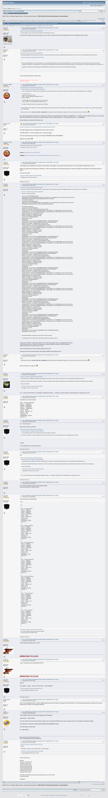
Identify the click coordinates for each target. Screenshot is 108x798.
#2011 (103, 421)
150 (80, 21)
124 (30, 21)
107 (91, 20)
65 (28, 20)
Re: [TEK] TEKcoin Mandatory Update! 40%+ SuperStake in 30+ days (40, 27)
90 (62, 20)
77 (44, 20)
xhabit (4, 711)
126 (34, 21)
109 (94, 20)
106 (89, 20)
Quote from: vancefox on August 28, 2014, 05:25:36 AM (31, 376)
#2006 (103, 162)
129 (40, 21)
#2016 (103, 660)
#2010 (103, 396)
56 (16, 20)
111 (5, 21)
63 (25, 20)
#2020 (103, 741)
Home (6, 13)
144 (69, 21)
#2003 (103, 85)
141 (63, 21)
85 (55, 20)
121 (24, 21)
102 (81, 20)
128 (38, 21)
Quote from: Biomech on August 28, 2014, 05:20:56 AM (31, 429)
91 (64, 20)
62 (24, 20)
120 (22, 21)
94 (68, 20)
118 (19, 21)
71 (36, 20)
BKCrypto (5, 50)
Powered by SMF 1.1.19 (46, 795)
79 (47, 20)
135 (51, 21)
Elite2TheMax (6, 699)
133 (47, 21)
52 (10, 20)
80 (49, 20)
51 (9, 20)
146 (72, 21)
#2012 (103, 452)
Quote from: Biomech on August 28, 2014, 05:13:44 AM (31, 87)
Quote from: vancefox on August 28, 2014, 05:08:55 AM (31, 53)
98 (73, 20)
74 (40, 20)
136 (53, 21)
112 (7, 21)
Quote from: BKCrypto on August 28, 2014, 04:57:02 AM (32, 57)
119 (21, 21)
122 (26, 21)
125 (32, 21)
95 (69, 20)
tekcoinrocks (6, 123)
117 (17, 21)
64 (27, 20)
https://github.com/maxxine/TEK (32, 152)
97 (72, 20)
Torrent (22, 11)
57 (17, 20)
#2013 (103, 482)
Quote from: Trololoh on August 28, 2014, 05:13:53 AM (32, 191)
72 (38, 20)
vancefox (5, 162)
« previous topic (101, 18)
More (26, 13)
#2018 (103, 700)
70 (35, 20)
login (16, 8)
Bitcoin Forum (6, 16)
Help (10, 13)
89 (61, 20)
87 (58, 20)
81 (50, 20)
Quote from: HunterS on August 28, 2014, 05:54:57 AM (31, 688)
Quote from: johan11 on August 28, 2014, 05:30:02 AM (31, 457)
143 (67, 21)
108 (92, 20)
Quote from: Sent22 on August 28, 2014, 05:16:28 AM (31, 145)
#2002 (103, 50)
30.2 (19, 11)
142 (65, 21)
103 (83, 20)
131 (44, 21)
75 (42, 20)
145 (70, 21)
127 (36, 21)
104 (85, 20)
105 (87, 20)
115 (13, 21)
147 (74, 21)
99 (75, 20)
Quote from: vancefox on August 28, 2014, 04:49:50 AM (31, 31)
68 (32, 20)
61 (22, 20)
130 (42, 21)
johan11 (5, 373)
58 (18, 20)
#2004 (103, 124)
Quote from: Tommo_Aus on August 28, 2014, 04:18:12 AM (33, 89)
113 (9, 21)
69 (33, 20)
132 (45, 21)
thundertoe (6, 84)
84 (54, 20)
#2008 (103, 355)
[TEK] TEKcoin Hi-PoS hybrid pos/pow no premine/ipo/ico (53, 16)
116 (15, 21)
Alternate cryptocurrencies (16, 16)
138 (57, 21)
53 (11, 20)
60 (21, 20)
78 (46, 20)
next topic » (102, 19)
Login (17, 13)
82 (51, 20)
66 (29, 20)
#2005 (103, 142)
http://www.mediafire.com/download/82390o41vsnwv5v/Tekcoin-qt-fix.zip (37, 127)
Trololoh (5, 184)
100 (77, 20)
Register (22, 13)
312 (85, 21)
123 (28, 21)
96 (70, 20)
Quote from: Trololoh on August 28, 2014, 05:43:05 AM (31, 629)
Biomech (5, 27)
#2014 (103, 496)
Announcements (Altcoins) (30, 16)
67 (31, 20)
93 (66, 20)
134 (49, 21)
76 (43, 20)
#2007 (103, 184)
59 (20, 20)
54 (13, 20)
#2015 (103, 640)
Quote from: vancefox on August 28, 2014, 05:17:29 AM (31, 187)
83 (53, 20)
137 (55, 21)
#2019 (103, 712)
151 (82, 21)
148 (76, 21)
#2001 (103, 28)
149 (78, 21)
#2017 (103, 680)
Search (13, 13)
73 (39, 20)
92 (65, 20)
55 (14, 20)
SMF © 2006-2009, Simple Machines (59, 795)
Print (103, 21)
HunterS (5, 639)
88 (59, 20)
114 (11, 21)
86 (57, 20)
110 (3, 21)
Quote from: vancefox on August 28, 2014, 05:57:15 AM (31, 744)
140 (61, 21)
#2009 (103, 374)
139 (59, 21)
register (19, 8)
